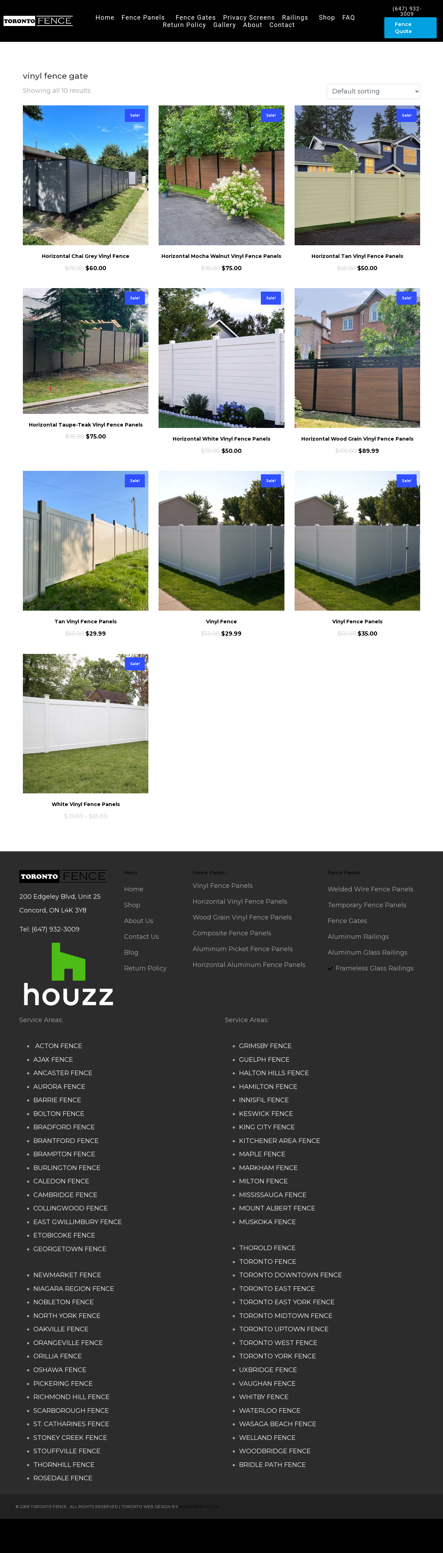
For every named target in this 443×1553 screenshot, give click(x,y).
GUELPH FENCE (264, 1060)
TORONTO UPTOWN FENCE (284, 1329)
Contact (282, 24)
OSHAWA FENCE (59, 1370)
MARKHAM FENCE (268, 1168)
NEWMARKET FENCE (67, 1275)
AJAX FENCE (53, 1060)
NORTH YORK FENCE (67, 1316)
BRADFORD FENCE (64, 1127)
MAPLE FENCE (262, 1154)
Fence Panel (153, 1542)
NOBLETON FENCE (63, 1302)
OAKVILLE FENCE (61, 1329)
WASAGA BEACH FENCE (277, 1424)
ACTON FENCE (57, 1046)
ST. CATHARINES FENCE (71, 1424)
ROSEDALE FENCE (62, 1478)
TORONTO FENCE (267, 1262)
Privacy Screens (249, 17)
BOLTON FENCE (58, 1114)
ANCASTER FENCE (62, 1073)
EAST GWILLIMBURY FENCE (77, 1222)
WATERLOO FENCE (270, 1411)
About (252, 24)
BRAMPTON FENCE (64, 1154)
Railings (295, 17)
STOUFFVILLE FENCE (67, 1451)
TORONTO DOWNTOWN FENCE (290, 1275)
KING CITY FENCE (267, 1127)
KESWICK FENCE (266, 1114)
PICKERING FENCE (63, 1384)
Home (105, 17)
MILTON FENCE (263, 1181)
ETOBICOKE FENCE (64, 1235)
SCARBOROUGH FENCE (71, 1411)
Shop (327, 17)
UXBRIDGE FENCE (268, 1370)
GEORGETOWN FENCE (70, 1249)
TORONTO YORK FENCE (277, 1356)
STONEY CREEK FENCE (70, 1438)
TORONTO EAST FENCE (277, 1289)
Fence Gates (196, 17)
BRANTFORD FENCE (66, 1141)
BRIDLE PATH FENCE (272, 1465)
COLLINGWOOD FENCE (70, 1208)
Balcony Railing (108, 1542)
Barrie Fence (192, 1542)
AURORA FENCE (59, 1087)
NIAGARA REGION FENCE (73, 1289)
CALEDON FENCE (61, 1181)
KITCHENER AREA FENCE (279, 1141)
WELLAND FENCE (267, 1438)
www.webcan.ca (199, 1506)
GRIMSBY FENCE (265, 1046)
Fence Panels (143, 17)
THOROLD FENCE (267, 1248)
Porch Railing (62, 1542)
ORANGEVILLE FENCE (68, 1343)
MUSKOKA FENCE (267, 1222)
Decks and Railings (238, 1529)
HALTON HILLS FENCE (274, 1073)
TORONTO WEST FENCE (278, 1343)
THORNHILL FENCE (64, 1465)
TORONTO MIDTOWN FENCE (286, 1316)
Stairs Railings (41, 1529)
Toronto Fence (235, 1542)
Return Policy (184, 24)
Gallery (224, 24)
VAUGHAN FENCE (267, 1384)
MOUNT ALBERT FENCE (277, 1208)
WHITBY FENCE (264, 1397)
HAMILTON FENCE (268, 1087)
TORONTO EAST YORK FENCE (287, 1302)
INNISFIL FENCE (264, 1100)
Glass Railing (347, 1529)
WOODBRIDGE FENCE (275, 1451)
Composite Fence (92, 1529)
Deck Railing (188, 1529)
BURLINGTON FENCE (67, 1168)
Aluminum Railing (298, 1529)
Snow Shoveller (144, 1529)
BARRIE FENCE (57, 1100)
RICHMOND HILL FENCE (71, 1397)
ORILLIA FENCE (57, 1356)
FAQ (348, 17)
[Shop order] (373, 91)
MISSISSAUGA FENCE (273, 1195)
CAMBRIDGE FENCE (65, 1195)
